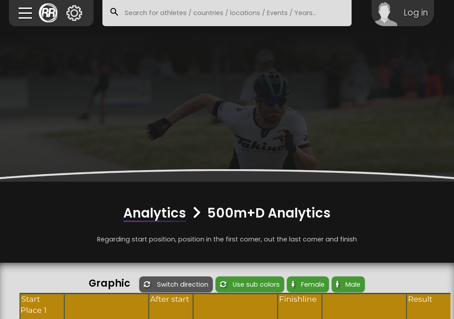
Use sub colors (250, 284)
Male (348, 284)
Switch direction (176, 284)
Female (308, 284)
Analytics (154, 213)
